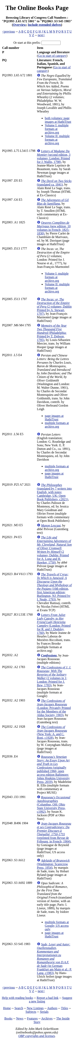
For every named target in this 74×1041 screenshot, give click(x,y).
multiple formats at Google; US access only (57, 925)
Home (7, 1008)
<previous (8, 31)
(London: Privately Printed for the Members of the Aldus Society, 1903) (54, 708)
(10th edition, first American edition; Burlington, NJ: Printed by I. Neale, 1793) (54, 587)
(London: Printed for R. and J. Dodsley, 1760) (54, 623)
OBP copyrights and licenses (36, 1036)
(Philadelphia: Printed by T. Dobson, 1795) (52, 333)
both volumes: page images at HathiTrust (58, 119)
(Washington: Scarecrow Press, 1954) (53, 864)
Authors (52, 1008)
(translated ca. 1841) (54, 182)
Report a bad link (48, 997)
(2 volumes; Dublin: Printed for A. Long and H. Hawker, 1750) (54, 550)
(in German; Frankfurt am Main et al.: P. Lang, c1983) (54, 959)
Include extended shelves (44, 24)
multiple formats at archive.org (57, 424)
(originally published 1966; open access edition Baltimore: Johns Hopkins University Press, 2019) (53, 769)
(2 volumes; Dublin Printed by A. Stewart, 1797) (54, 306)
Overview (19, 24)
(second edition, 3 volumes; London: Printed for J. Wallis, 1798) (53, 156)
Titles (64, 1008)
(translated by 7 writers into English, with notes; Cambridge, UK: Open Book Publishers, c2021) (54, 492)
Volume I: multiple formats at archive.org (57, 129)
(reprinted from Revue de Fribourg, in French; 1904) (54, 832)
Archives (47, 1018)
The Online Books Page (37, 7)
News (19, 1018)
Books (8, 1018)
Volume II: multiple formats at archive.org (57, 139)
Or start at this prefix (26, 42)
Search (18, 1008)
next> (41, 35)
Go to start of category (52, 55)
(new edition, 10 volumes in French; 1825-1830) (54, 228)
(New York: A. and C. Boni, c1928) (52, 732)
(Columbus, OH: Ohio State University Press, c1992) (53, 804)
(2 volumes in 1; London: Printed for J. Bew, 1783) (54, 676)
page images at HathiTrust (54, 417)
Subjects (30, 1011)
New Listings (35, 1008)
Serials (44, 1011)
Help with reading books (17, 997)
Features (32, 1018)
